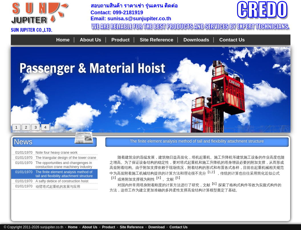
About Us (90, 40)
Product (120, 40)
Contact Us (232, 40)
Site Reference (156, 40)
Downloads (196, 40)
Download (156, 227)
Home (63, 40)
